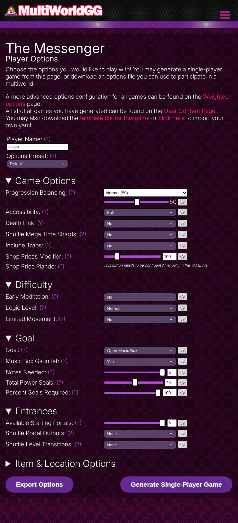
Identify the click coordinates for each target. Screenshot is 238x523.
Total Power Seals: (54, 382)
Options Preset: (31, 156)
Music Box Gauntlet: (54, 361)
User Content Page (189, 111)
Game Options (45, 180)
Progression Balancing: (54, 192)
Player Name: (29, 139)
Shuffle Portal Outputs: (54, 433)
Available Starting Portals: (54, 422)
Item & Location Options (65, 463)
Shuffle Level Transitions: (54, 444)
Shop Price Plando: (54, 266)
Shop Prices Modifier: (54, 256)
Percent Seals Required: (54, 392)
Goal (24, 338)
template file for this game (115, 118)
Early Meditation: (54, 296)
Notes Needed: (54, 372)
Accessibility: (54, 211)
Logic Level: (53, 307)
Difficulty (33, 284)
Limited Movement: (54, 318)
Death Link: (52, 223)
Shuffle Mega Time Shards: (54, 234)
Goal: (43, 350)
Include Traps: (54, 245)
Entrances (36, 411)
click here (171, 118)
